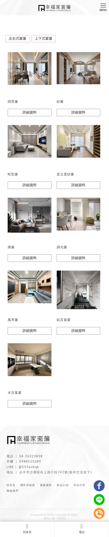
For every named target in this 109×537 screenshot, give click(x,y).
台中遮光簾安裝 (69, 500)
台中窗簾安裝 (18, 500)
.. (78, 514)
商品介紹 (63, 485)
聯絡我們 (12, 490)
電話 (82, 529)
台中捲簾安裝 (51, 500)
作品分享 (79, 485)
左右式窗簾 (17, 38)
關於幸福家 (27, 485)
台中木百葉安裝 (54, 504)
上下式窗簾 (43, 38)
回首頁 (27, 529)
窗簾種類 (46, 485)
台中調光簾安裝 (88, 500)
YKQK (50, 514)
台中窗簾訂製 (35, 500)
